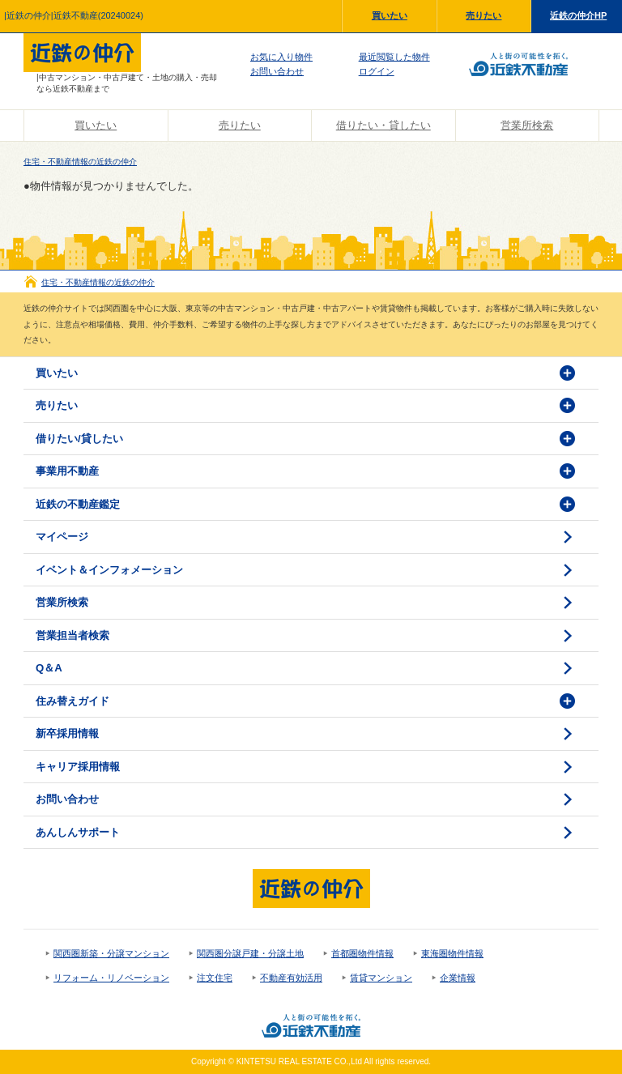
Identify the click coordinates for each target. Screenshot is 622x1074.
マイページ (62, 537)
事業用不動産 (67, 471)
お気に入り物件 (281, 57)
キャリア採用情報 (78, 767)
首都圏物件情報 (362, 953)
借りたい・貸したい (383, 125)
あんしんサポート (78, 832)
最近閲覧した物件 (394, 57)
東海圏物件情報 (452, 953)
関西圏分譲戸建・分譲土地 (250, 953)
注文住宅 (214, 977)
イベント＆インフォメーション (109, 570)
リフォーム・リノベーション (111, 977)
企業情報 (457, 977)
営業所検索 (527, 125)
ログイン (376, 71)
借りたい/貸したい (79, 439)
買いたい (389, 15)
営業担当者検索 (72, 635)
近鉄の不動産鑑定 (78, 504)
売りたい (483, 15)
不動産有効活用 (291, 977)
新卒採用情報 (67, 733)
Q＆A (49, 668)
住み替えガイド (72, 701)
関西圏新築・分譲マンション (111, 953)
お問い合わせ (277, 71)
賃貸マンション (381, 977)
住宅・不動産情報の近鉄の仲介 (80, 161)
